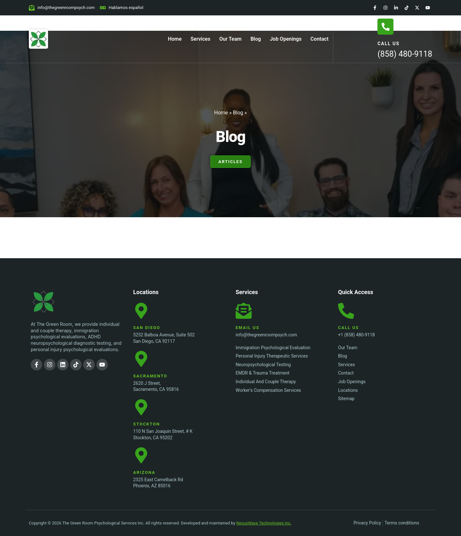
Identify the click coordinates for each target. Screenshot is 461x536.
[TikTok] (406, 7)
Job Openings (286, 39)
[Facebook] (374, 7)
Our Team (230, 39)
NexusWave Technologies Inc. (263, 523)
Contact (319, 39)
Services (200, 39)
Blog (255, 39)
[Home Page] (38, 39)
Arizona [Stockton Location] (144, 472)
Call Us (388, 43)
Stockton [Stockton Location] (146, 424)
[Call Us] (385, 27)
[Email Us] (244, 311)
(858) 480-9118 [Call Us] (404, 54)
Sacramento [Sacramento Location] (150, 376)
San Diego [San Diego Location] (146, 327)
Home (175, 39)
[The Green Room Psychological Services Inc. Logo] (56, 302)
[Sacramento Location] (141, 359)
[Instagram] (385, 7)
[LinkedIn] (396, 7)
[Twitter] (417, 7)
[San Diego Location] (141, 311)
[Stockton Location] (141, 407)
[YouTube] (427, 7)
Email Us (247, 327)
